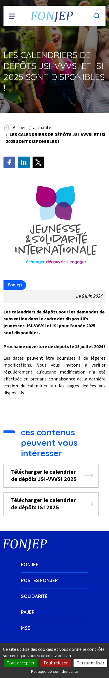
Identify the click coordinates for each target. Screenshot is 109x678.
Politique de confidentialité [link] (54, 672)
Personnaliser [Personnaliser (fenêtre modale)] (90, 663)
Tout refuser (55, 663)
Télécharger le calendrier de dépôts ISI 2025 (43, 504)
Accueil (20, 128)
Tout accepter (21, 663)
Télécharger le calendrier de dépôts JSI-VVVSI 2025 (44, 475)
